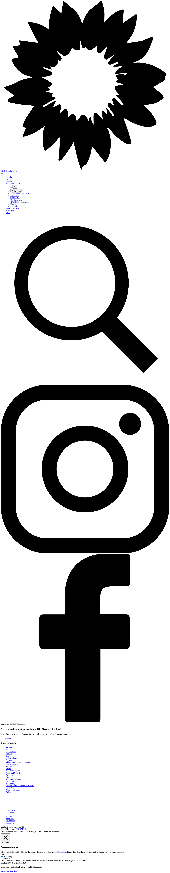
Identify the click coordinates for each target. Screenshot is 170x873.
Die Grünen (10, 812)
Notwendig (8, 856)
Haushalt (9, 754)
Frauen (8, 777)
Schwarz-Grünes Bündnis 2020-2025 (20, 786)
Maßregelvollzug (12, 764)
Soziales (9, 747)
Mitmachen (10, 823)
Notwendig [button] (5, 854)
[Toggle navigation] (2, 173)
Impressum (10, 819)
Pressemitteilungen (13, 790)
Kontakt (9, 816)
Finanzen (9, 775)
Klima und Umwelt (13, 773)
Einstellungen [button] (31, 832)
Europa (8, 769)
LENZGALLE (20, 829)
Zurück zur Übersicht (9, 871)
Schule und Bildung (13, 779)
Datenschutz (10, 821)
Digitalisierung (11, 752)
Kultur (8, 749)
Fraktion (9, 792)
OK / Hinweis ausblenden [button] (49, 832)
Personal (9, 767)
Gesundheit (10, 781)
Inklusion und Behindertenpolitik (18, 762)
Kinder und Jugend (13, 771)
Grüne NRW (10, 810)
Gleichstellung (11, 758)
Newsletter (10, 788)
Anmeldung (10, 784)
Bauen (8, 756)
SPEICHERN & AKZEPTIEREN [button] (13, 863)
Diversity (9, 760)
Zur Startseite (6, 738)
